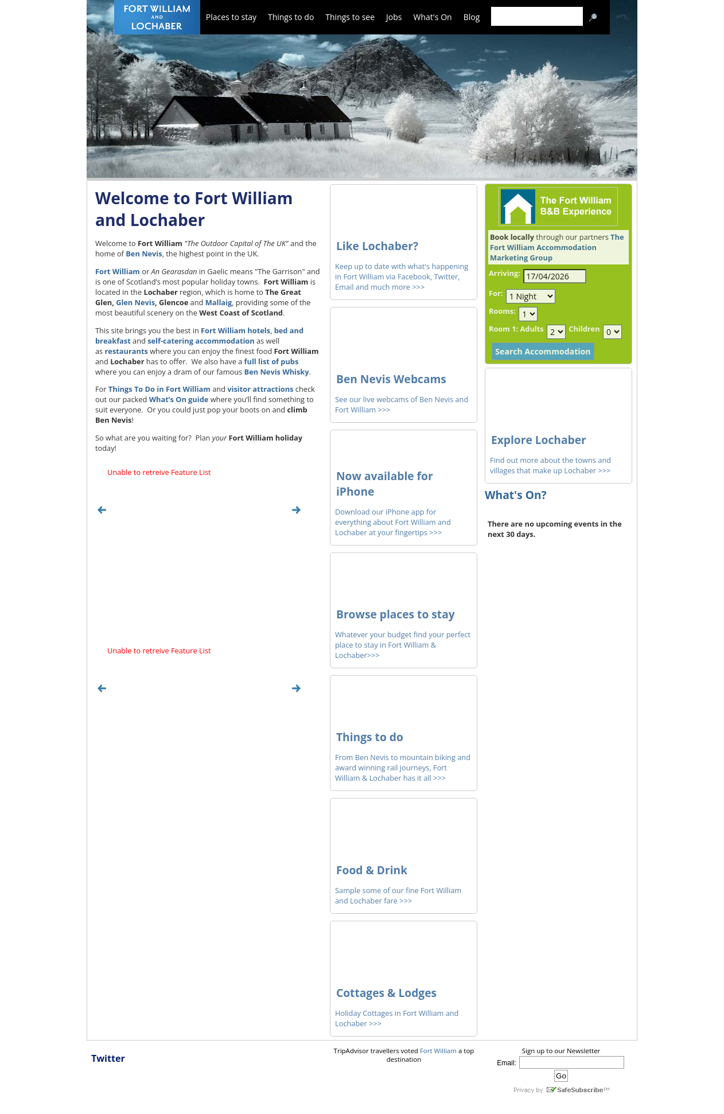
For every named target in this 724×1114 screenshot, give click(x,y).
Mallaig (218, 302)
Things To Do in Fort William (159, 389)
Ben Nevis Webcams (391, 379)
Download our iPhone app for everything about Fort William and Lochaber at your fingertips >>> (393, 522)
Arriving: (504, 273)
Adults (531, 329)
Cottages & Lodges (386, 992)
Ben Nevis (144, 253)
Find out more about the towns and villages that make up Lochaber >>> (550, 465)
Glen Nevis (135, 302)
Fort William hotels (235, 330)
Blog (472, 16)
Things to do (291, 16)
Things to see (350, 16)
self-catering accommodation (201, 341)
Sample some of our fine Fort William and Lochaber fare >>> (398, 895)
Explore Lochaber (538, 439)
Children (584, 329)
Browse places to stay (395, 614)
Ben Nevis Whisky (276, 372)
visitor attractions (260, 389)
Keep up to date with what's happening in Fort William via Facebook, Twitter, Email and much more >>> (401, 276)
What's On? (516, 495)
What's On (433, 16)
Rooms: (502, 311)
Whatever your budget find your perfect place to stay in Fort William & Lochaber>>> (402, 644)
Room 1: (503, 329)
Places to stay (231, 16)
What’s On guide (179, 399)
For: (496, 293)
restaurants (126, 351)
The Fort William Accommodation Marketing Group (557, 247)
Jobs (394, 16)
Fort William (117, 271)
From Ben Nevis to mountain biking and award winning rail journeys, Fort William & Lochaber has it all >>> (402, 767)
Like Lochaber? (377, 246)
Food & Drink (371, 870)
